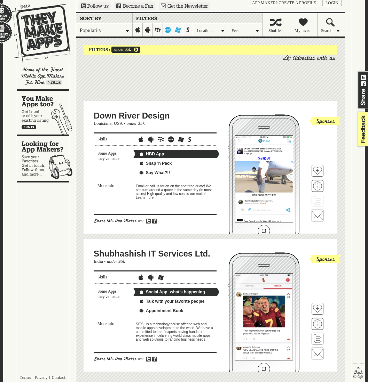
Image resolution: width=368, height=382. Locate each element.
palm (168, 29)
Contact (59, 377)
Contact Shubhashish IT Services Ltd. (317, 353)
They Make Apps (37, 33)
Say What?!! (154, 173)
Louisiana (102, 123)
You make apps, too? (46, 113)
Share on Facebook (363, 83)
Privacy (41, 377)
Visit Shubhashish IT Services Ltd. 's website (317, 324)
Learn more (54, 82)
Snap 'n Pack (155, 163)
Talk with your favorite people (171, 301)
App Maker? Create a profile (284, 2)
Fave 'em (317, 171)
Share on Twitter (363, 77)
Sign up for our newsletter (184, 6)
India (98, 261)
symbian (188, 29)
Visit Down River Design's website (317, 186)
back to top (358, 373)
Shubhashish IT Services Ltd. (152, 253)
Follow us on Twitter (95, 6)
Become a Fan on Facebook (134, 6)
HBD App (151, 154)
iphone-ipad (138, 29)
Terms (25, 377)
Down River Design (132, 115)
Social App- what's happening (172, 292)
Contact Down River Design (317, 215)
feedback (362, 129)
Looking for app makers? (46, 158)
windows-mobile (178, 29)
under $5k (121, 50)
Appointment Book (161, 311)
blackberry (158, 29)
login (332, 2)
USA (118, 123)
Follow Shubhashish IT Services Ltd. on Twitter (317, 338)
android (148, 29)
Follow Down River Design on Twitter (317, 200)
